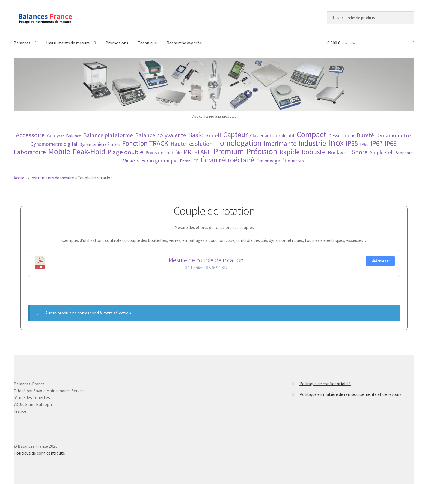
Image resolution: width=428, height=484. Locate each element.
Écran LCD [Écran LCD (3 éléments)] (189, 161)
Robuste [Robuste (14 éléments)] (314, 151)
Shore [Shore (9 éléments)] (360, 152)
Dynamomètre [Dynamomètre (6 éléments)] (393, 135)
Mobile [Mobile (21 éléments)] (59, 151)
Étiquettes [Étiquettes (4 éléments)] (293, 161)
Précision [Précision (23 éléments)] (261, 151)
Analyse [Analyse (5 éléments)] (55, 135)
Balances (22, 43)
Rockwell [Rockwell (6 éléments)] (339, 152)
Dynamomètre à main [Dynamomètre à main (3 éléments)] (99, 144)
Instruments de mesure (68, 43)
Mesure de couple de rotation (206, 260)
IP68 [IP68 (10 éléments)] (391, 143)
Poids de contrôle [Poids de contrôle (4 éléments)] (163, 153)
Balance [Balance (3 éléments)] (73, 135)
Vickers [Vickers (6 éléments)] (131, 160)
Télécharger (380, 261)
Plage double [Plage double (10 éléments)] (125, 152)
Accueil (20, 177)
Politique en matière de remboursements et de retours (350, 394)
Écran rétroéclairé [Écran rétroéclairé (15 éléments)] (227, 159)
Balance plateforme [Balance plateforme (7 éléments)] (108, 135)
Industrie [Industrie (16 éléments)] (312, 143)
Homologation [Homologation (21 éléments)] (238, 143)
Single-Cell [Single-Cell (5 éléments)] (382, 152)
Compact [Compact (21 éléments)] (311, 134)
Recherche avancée (184, 43)
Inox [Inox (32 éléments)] (336, 142)
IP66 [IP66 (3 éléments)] (364, 144)
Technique (147, 43)
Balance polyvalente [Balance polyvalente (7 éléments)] (160, 135)
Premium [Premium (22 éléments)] (228, 151)
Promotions (116, 43)
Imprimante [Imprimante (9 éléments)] (280, 143)
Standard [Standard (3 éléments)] (404, 152)
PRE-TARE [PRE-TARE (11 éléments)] (197, 152)
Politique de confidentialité (325, 383)
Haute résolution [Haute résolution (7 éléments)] (192, 143)
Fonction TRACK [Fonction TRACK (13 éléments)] (145, 143)
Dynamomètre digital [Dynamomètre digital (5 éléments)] (53, 144)
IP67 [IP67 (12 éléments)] (377, 143)
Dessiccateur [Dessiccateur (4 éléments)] (341, 136)
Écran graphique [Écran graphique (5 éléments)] (159, 160)
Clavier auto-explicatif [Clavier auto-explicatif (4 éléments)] (272, 136)
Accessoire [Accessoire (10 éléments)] (30, 135)
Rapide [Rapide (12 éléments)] (289, 152)
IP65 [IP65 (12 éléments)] (352, 143)
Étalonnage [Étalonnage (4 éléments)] (268, 161)
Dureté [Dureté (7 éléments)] (365, 135)
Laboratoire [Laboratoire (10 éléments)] (30, 152)
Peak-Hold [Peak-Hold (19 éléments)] (88, 151)
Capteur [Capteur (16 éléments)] (235, 134)
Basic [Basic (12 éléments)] (195, 135)
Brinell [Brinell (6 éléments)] (213, 135)
